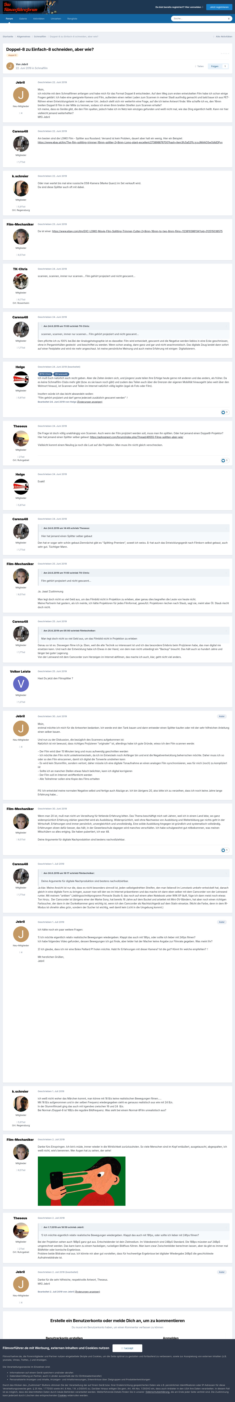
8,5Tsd (21, 254)
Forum (9, 20)
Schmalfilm (41, 68)
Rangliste (72, 18)
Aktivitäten (39, 18)
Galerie (23, 18)
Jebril (24, 64)
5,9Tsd (21, 206)
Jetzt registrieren (219, 7)
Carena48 (20, 131)
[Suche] (188, 18)
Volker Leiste (20, 671)
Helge (20, 367)
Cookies (62, 1395)
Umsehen (56, 18)
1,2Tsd (21, 701)
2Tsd (21, 456)
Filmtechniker (87, 630)
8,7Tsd (21, 299)
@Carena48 (61, 374)
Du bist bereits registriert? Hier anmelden (179, 7)
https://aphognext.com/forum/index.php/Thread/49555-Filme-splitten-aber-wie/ (136, 437)
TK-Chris (20, 269)
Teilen (199, 66)
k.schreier (20, 176)
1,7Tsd (21, 161)
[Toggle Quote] (42, 326)
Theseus (20, 426)
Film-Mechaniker (20, 224)
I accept (127, 1348)
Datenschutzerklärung (157, 1391)
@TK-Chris (45, 374)
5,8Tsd (21, 397)
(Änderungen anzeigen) (90, 401)
